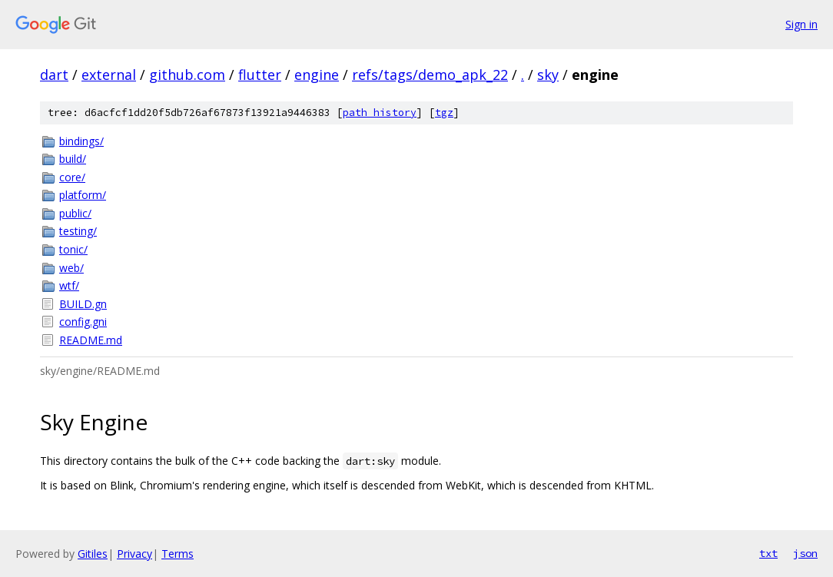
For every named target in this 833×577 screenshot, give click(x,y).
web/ (71, 267)
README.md (90, 340)
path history (379, 112)
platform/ (82, 194)
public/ (75, 213)
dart (54, 74)
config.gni (83, 321)
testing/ (78, 231)
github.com (187, 74)
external (108, 74)
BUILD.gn (83, 304)
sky (548, 74)
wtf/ (69, 285)
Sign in (801, 24)
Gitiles (93, 553)
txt (768, 553)
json (805, 553)
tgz (444, 112)
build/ (72, 158)
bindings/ (81, 141)
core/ (72, 177)
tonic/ (73, 249)
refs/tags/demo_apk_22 (430, 74)
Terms (177, 553)
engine (316, 74)
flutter (259, 74)
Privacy (134, 553)
